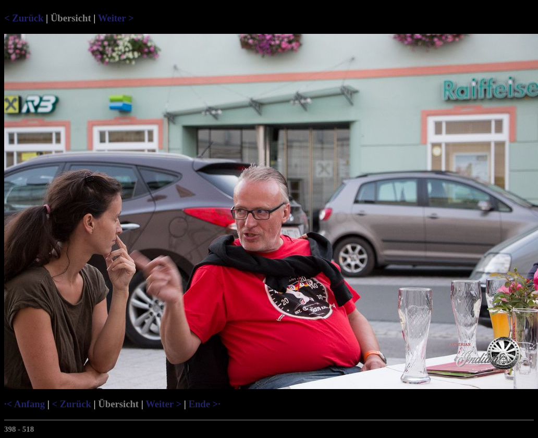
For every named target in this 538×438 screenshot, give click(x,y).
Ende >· (204, 403)
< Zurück (23, 17)
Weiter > (116, 17)
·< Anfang (24, 403)
